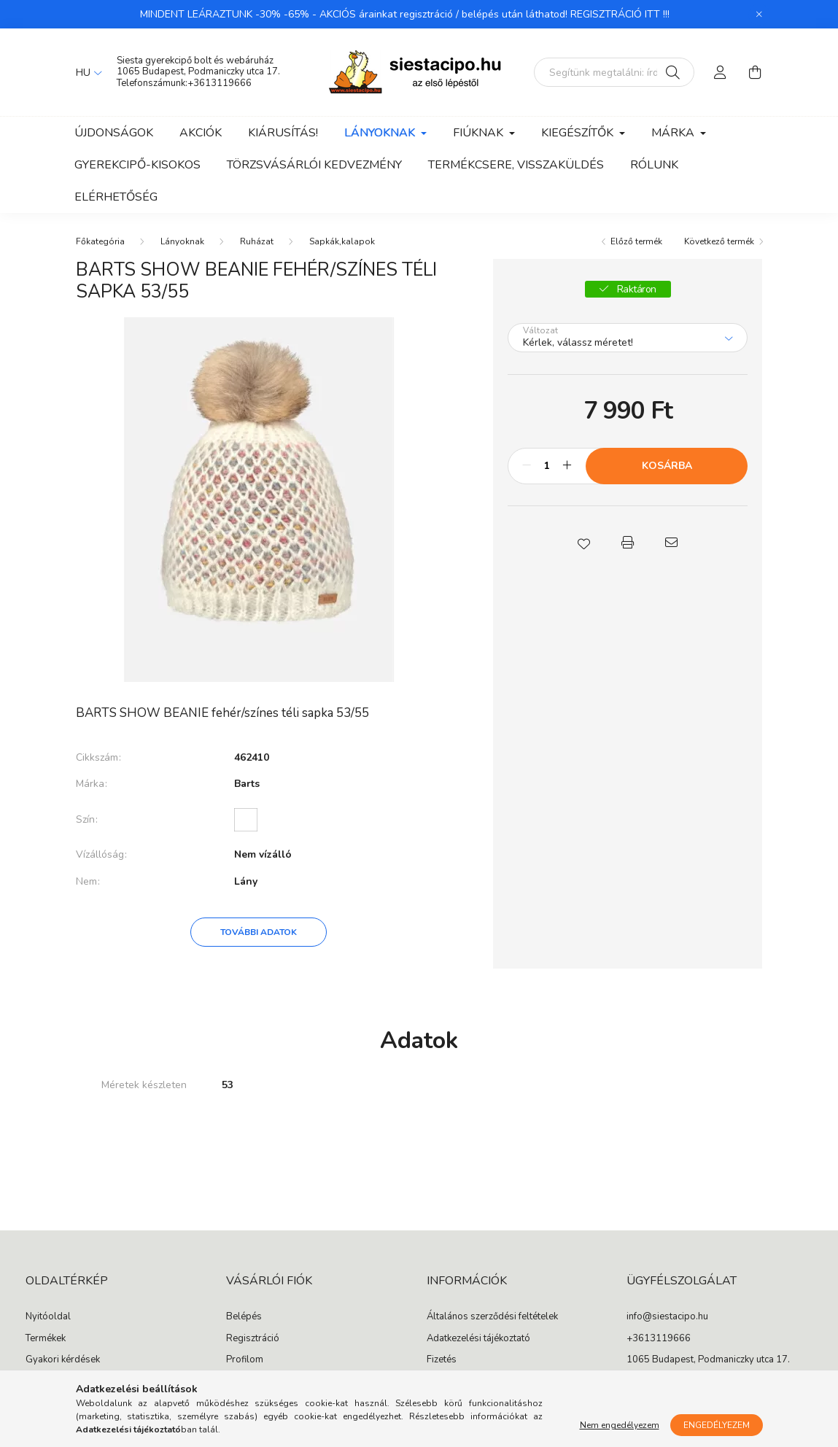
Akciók (200, 133)
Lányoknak (182, 241)
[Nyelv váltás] (85, 72)
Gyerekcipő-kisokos (137, 165)
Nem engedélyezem (619, 1426)
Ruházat (256, 241)
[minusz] (527, 466)
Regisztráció (252, 1339)
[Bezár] (759, 15)
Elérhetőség (116, 197)
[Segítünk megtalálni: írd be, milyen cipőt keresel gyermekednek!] (614, 72)
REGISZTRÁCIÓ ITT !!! (620, 14)
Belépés (244, 1317)
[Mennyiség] (547, 466)
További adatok (258, 932)
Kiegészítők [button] (578, 133)
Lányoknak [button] (381, 133)
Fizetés (442, 1360)
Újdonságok (113, 133)
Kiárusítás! (283, 133)
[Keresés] (673, 72)
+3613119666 (219, 83)
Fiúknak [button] (479, 133)
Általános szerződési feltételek (492, 1317)
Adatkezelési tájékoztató (478, 1339)
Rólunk (654, 165)
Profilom (244, 1360)
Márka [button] (674, 133)
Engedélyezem (716, 1426)
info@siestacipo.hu (667, 1317)
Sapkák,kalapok (342, 241)
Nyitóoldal (48, 1317)
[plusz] (567, 466)
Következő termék (719, 241)
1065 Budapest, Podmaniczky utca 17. (198, 71)
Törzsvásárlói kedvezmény (314, 165)
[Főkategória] (100, 241)
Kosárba (667, 466)
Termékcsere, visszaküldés (516, 165)
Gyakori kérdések (63, 1360)
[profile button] (720, 72)
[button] (584, 542)
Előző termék (636, 241)
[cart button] (755, 72)
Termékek (46, 1339)
